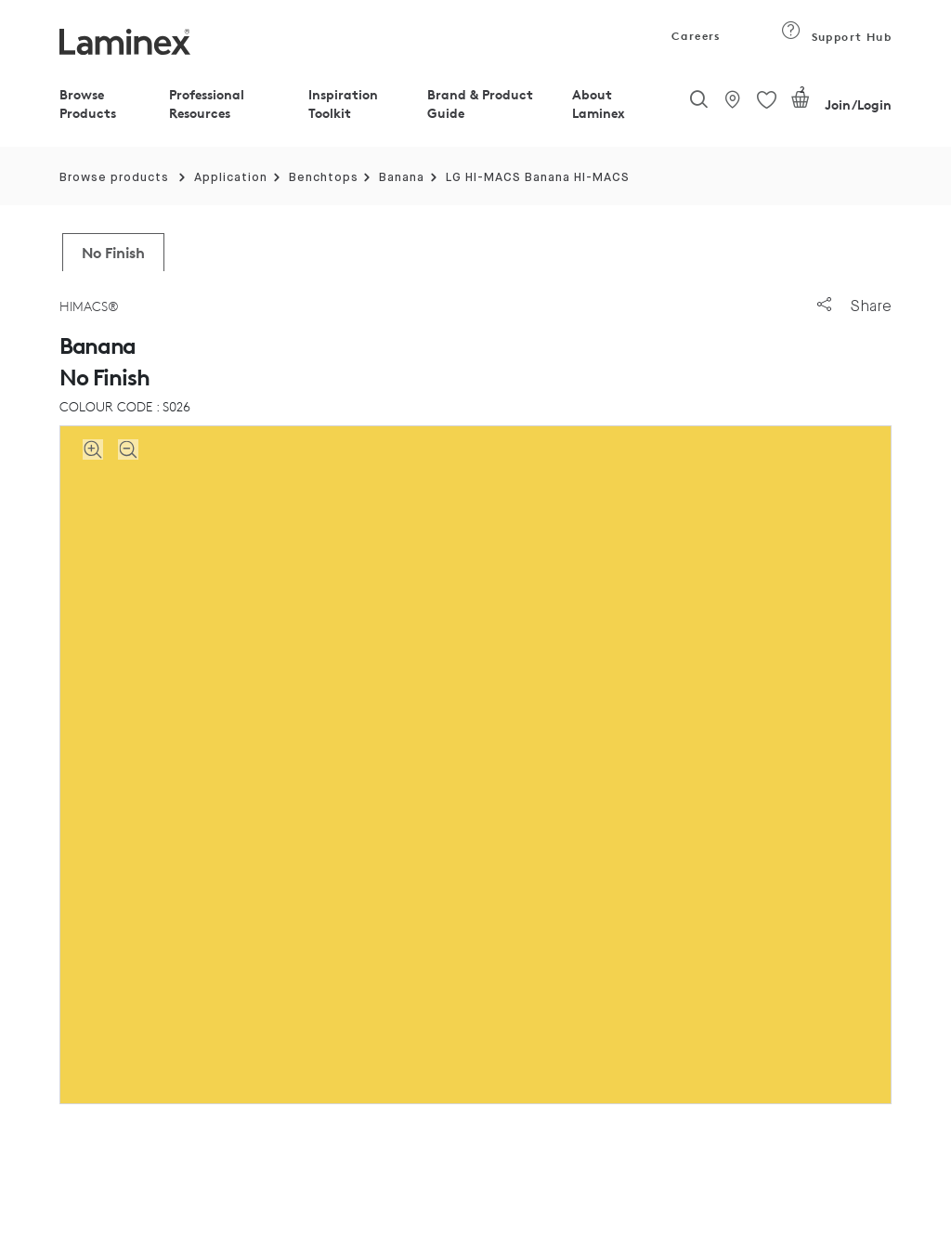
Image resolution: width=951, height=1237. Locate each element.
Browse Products (87, 103)
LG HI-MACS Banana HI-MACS (538, 178)
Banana (401, 178)
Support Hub (836, 37)
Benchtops (323, 178)
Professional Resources (206, 103)
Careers (695, 36)
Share (854, 306)
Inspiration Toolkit (343, 103)
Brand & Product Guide (480, 103)
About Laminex (598, 103)
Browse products (114, 178)
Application (230, 178)
